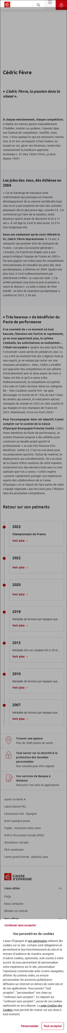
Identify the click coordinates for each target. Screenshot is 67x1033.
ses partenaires (37, 940)
